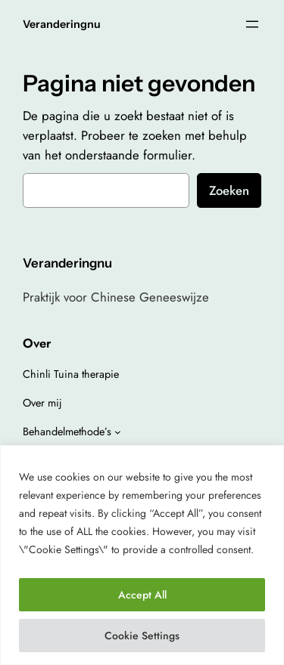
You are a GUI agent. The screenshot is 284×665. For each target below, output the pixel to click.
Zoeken (229, 190)
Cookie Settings (142, 635)
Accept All (142, 594)
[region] (142, 555)
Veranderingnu (62, 24)
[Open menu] (252, 24)
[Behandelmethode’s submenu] (117, 431)
